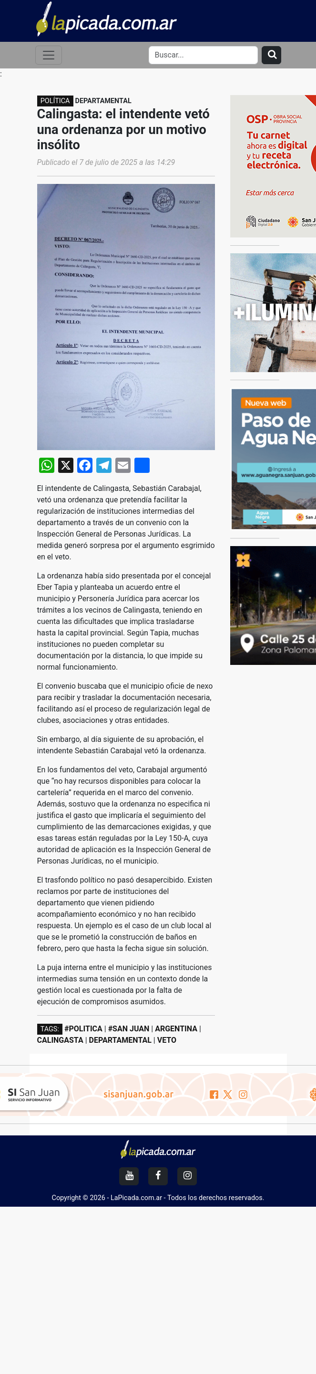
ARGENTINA (176, 1028)
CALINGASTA (60, 1040)
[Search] (203, 55)
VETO (166, 1040)
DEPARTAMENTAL (120, 1040)
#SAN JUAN (129, 1028)
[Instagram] (187, 1176)
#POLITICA (83, 1028)
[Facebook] (158, 1176)
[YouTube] (129, 1176)
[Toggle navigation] (48, 55)
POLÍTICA (55, 101)
